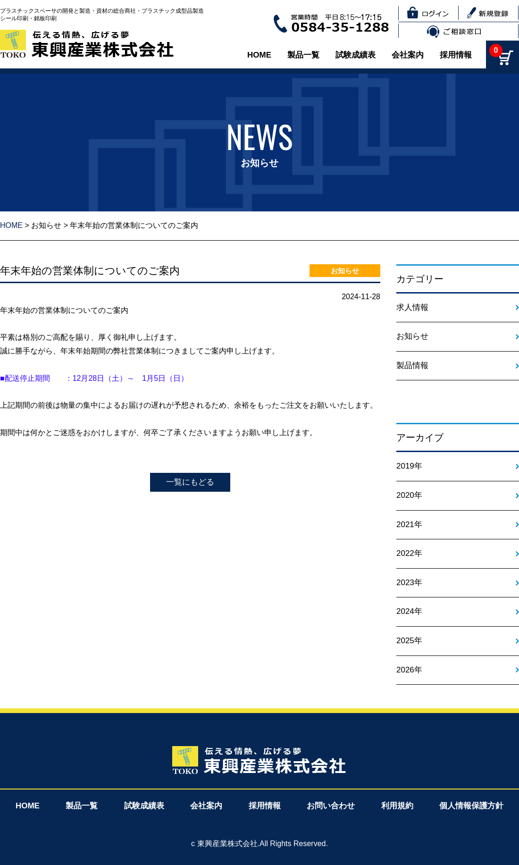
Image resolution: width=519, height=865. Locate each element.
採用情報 (456, 54)
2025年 (409, 640)
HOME (259, 54)
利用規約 (397, 805)
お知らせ (46, 225)
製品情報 (412, 365)
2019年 (409, 466)
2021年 (409, 524)
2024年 (409, 611)
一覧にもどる (190, 482)
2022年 (409, 553)
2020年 (409, 495)
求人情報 (412, 307)
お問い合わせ (331, 805)
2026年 (409, 669)
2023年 (409, 582)
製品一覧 (303, 54)
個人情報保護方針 (471, 805)
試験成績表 (355, 54)
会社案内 (408, 54)
